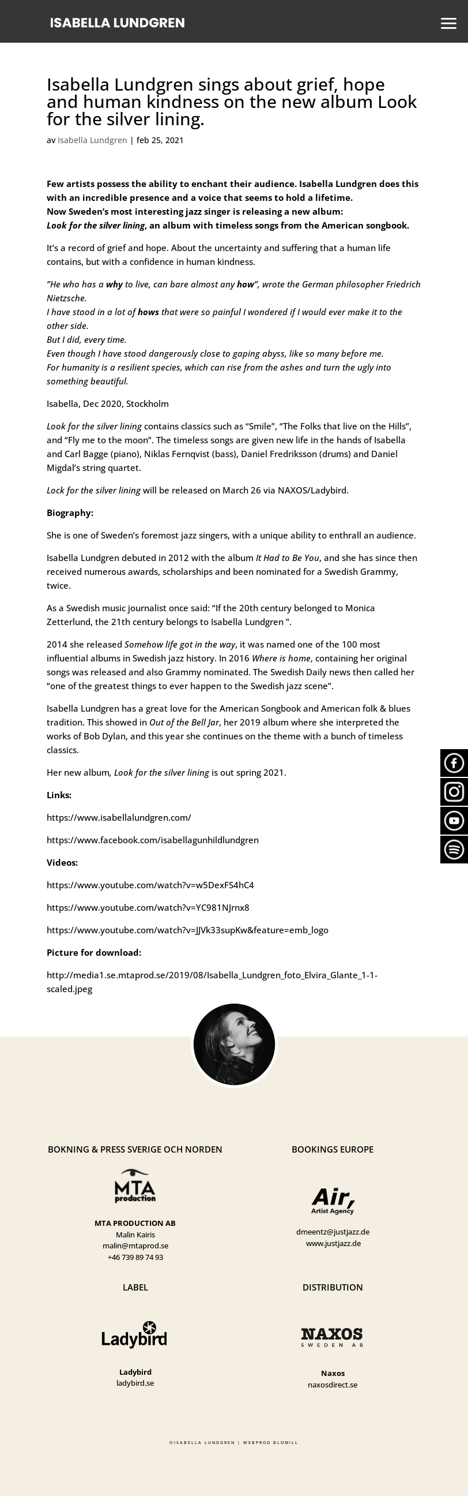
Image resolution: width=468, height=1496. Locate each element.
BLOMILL (286, 1442)
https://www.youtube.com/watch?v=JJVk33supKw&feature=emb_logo (188, 930)
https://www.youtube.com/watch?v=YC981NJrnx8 (148, 907)
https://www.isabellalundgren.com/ (119, 817)
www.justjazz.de (333, 1243)
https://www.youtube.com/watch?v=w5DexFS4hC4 (150, 885)
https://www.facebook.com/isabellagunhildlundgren (153, 840)
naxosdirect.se (332, 1384)
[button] (445, 22)
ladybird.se (135, 1383)
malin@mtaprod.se (135, 1245)
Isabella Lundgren (92, 139)
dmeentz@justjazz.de (332, 1231)
